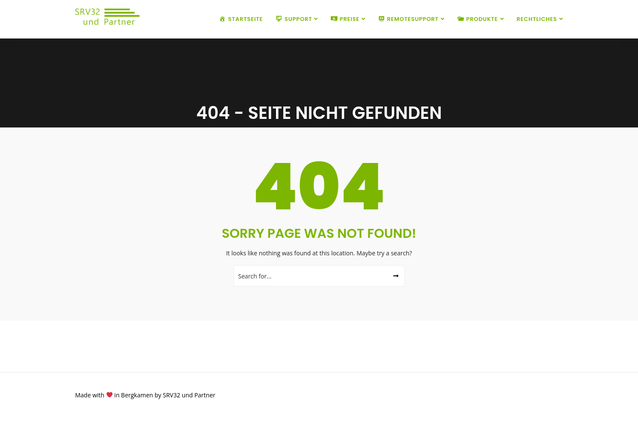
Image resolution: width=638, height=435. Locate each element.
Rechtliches (536, 19)
